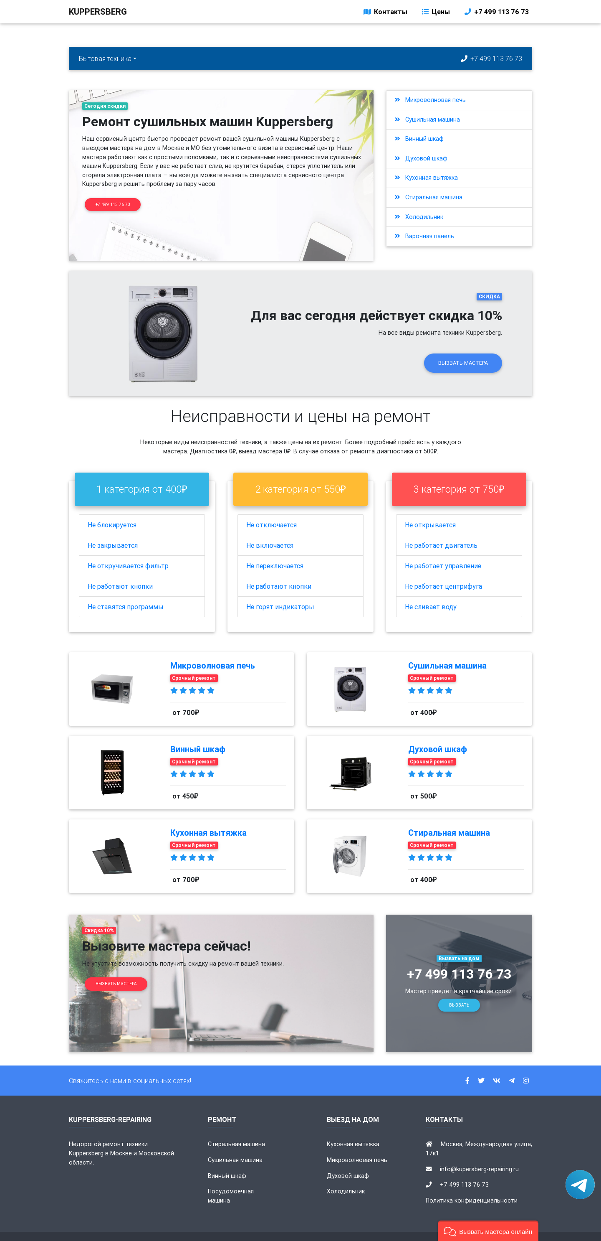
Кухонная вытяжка (426, 177)
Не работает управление (443, 551)
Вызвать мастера (463, 348)
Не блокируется (112, 510)
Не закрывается (113, 531)
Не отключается (271, 510)
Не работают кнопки (120, 572)
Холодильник (419, 217)
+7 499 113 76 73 (496, 13)
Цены (435, 13)
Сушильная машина (427, 119)
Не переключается (274, 551)
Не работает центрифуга (443, 572)
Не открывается (430, 510)
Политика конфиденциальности (472, 1186)
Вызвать (459, 991)
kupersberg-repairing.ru (244, 1229)
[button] (488, 1231)
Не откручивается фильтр (128, 551)
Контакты (384, 13)
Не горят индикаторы (280, 592)
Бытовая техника (105, 58)
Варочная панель (424, 236)
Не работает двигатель (441, 531)
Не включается (269, 531)
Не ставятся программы (126, 592)
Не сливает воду (431, 592)
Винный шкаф (419, 138)
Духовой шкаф (421, 158)
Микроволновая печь (430, 100)
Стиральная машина (428, 197)
